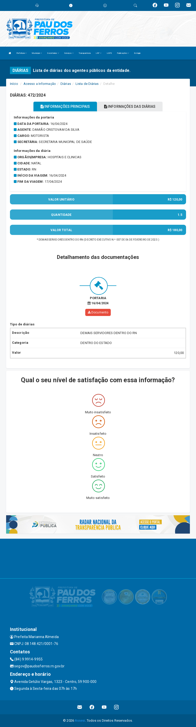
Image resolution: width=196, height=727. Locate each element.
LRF (99, 53)
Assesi (80, 720)
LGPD (109, 53)
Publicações (123, 53)
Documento (98, 312)
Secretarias (53, 53)
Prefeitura (21, 53)
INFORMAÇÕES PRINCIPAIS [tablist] (65, 106)
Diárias (65, 84)
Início (14, 84)
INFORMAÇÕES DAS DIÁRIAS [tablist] (130, 106)
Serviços (69, 53)
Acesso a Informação (39, 84)
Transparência (85, 53)
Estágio (137, 53)
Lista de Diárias (87, 84)
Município (37, 53)
